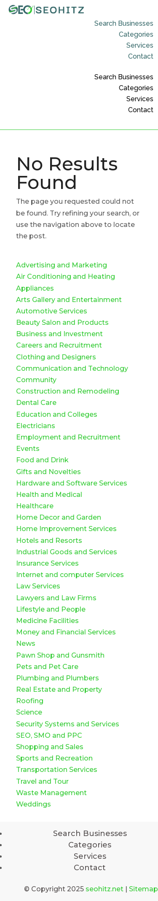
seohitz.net (104, 889)
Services (139, 45)
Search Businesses (123, 23)
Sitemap (143, 889)
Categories (136, 34)
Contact (140, 56)
